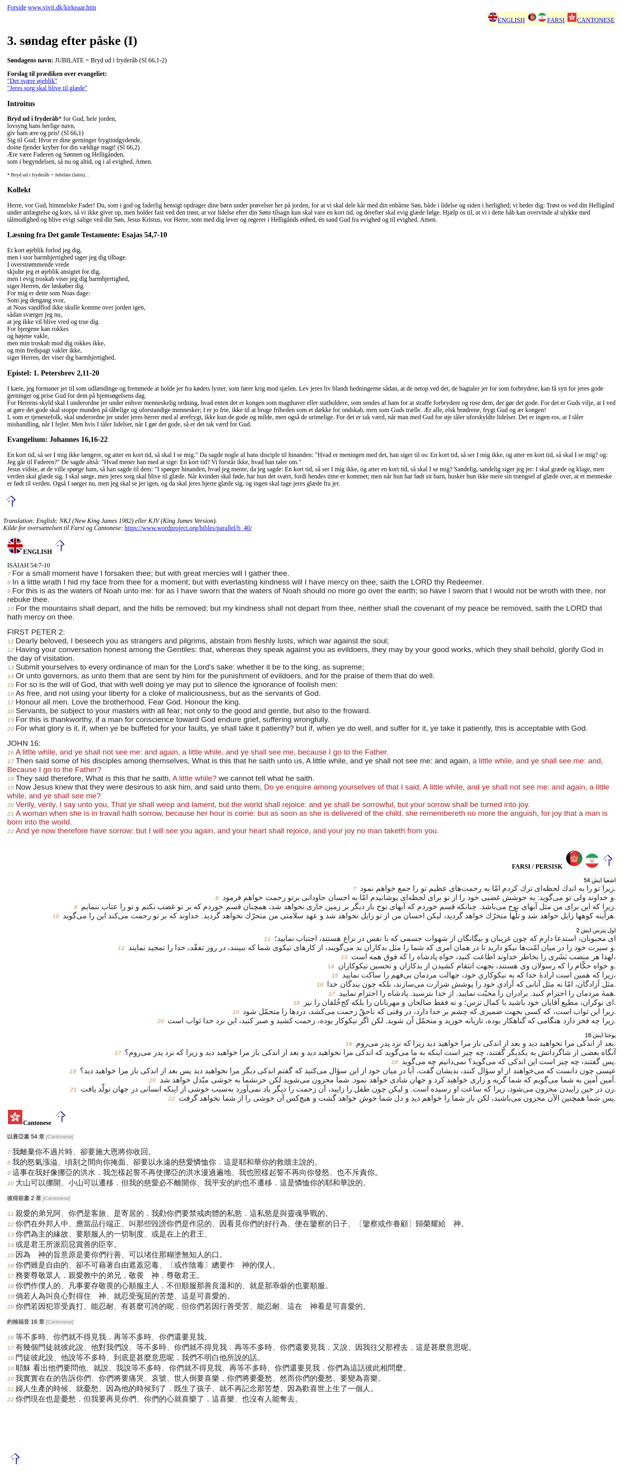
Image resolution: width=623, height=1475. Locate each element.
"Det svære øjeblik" (32, 80)
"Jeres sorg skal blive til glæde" (47, 88)
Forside (16, 7)
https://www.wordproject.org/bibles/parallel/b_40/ (188, 528)
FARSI (546, 20)
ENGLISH (506, 20)
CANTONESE (591, 20)
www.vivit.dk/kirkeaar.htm (62, 7)
